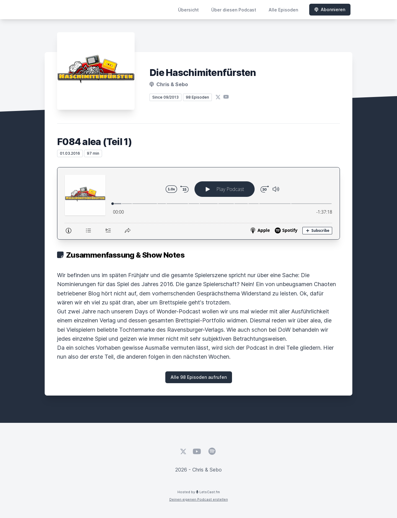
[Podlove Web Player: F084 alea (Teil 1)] (198, 203)
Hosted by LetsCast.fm (198, 492)
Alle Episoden (283, 9)
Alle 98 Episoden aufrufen (199, 377)
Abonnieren (329, 9)
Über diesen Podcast (233, 9)
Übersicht (188, 9)
